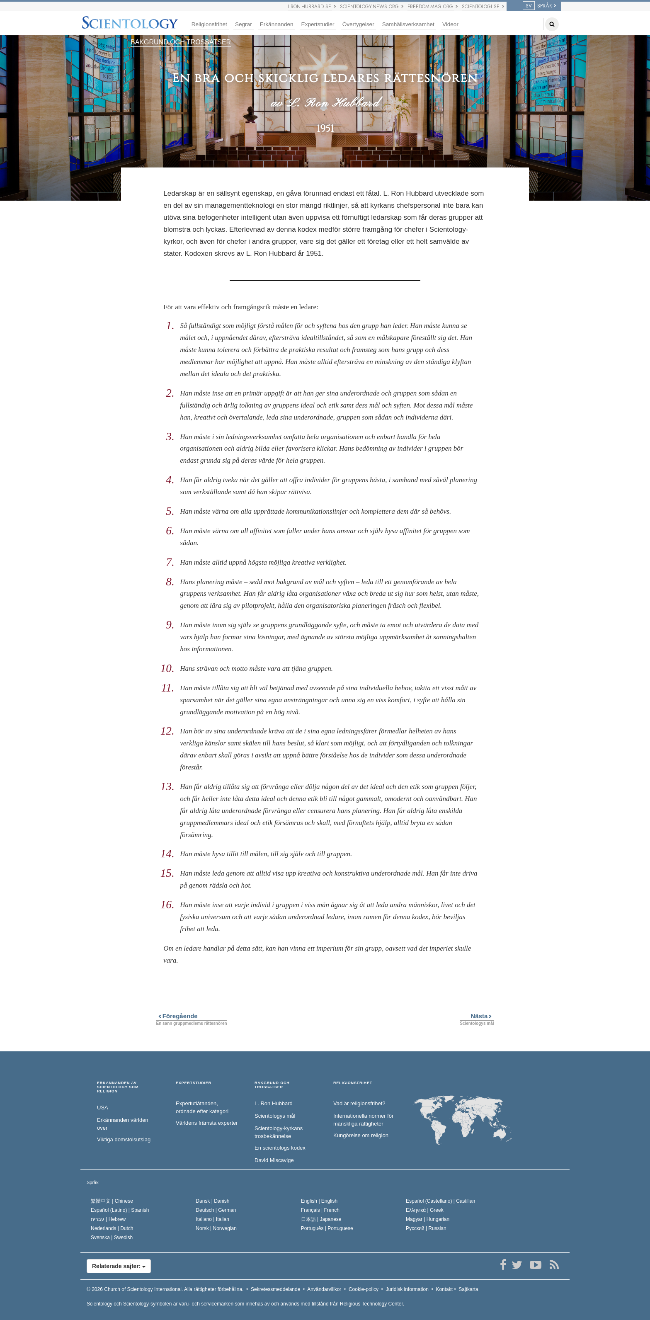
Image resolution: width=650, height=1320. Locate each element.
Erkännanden (276, 24)
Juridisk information (407, 1289)
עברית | (108, 1219)
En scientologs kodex (280, 1148)
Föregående (177, 1015)
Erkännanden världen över (122, 1124)
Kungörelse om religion (360, 1135)
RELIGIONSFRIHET (352, 1083)
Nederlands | (112, 1228)
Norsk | (216, 1228)
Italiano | (212, 1219)
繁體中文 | (112, 1201)
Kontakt (444, 1289)
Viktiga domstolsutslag (123, 1139)
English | (319, 1201)
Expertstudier (318, 24)
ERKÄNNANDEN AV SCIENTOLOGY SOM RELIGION (117, 1087)
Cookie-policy (363, 1289)
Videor (450, 24)
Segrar (243, 24)
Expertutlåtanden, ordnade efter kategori (202, 1107)
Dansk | (212, 1201)
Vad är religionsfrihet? (359, 1103)
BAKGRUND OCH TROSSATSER (181, 42)
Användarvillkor (324, 1289)
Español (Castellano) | (440, 1201)
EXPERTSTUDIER (193, 1083)
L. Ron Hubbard (274, 1103)
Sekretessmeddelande (275, 1289)
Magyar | (427, 1219)
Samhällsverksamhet (408, 24)
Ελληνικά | (425, 1210)
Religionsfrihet (209, 24)
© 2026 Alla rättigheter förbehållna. (165, 1289)
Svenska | (112, 1237)
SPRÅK (537, 6)
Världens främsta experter (207, 1123)
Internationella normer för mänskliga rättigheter (363, 1120)
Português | (327, 1228)
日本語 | (321, 1219)
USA (102, 1107)
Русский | (426, 1228)
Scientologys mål (275, 1116)
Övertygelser (358, 24)
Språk (93, 1182)
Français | (320, 1210)
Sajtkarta (468, 1289)
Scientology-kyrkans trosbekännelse (279, 1132)
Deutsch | (216, 1210)
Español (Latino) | (120, 1210)
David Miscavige (274, 1160)
